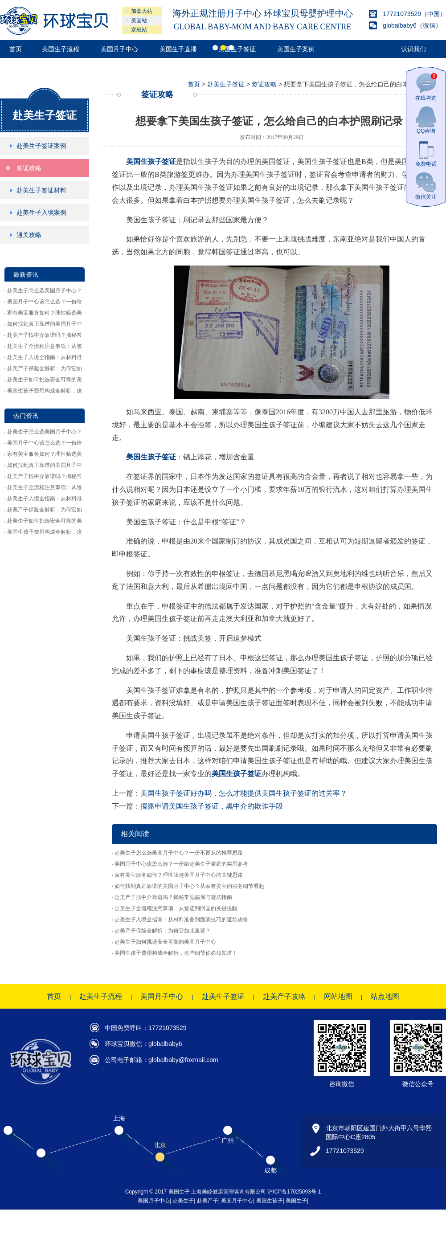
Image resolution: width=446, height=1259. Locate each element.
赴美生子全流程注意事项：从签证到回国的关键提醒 (176, 908)
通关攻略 (28, 234)
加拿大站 (141, 11)
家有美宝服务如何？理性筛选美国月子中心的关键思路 (179, 875)
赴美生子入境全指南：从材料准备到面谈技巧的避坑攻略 (181, 919)
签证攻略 (28, 168)
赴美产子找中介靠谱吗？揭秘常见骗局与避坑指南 (173, 897)
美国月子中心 (161, 996)
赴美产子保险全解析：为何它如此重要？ (163, 931)
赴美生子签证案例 (41, 145)
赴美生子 (183, 1201)
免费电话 (426, 153)
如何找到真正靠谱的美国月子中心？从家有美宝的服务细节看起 (189, 886)
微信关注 (426, 186)
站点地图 (385, 996)
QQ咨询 (426, 120)
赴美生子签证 (44, 115)
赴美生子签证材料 (41, 190)
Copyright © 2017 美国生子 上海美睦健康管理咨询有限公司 (196, 1192)
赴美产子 (207, 1201)
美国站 (139, 20)
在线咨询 (426, 87)
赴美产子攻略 (284, 996)
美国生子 (296, 1201)
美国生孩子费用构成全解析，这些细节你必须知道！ (176, 953)
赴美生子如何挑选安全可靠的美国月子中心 (165, 942)
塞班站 (139, 30)
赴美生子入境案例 (41, 212)
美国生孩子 (269, 1201)
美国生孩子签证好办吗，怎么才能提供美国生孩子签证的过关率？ (243, 793)
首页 (194, 84)
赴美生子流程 (100, 996)
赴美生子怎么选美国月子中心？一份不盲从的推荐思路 (179, 853)
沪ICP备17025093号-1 (294, 1192)
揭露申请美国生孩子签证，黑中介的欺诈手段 (211, 806)
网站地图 (338, 996)
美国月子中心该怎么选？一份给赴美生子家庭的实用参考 (181, 864)
